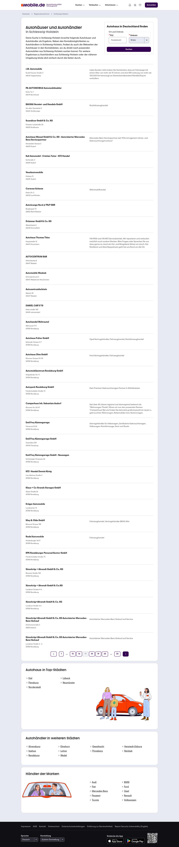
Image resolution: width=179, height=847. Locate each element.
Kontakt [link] (42, 826)
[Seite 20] (105, 654)
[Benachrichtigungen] (129, 5)
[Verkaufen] (95, 5)
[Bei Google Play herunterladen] (135, 841)
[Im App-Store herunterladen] (116, 841)
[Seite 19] (98, 654)
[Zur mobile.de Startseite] (44, 5)
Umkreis (133, 35)
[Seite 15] (73, 654)
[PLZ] (118, 40)
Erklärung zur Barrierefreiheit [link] (100, 826)
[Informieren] (112, 5)
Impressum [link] (26, 826)
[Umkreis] (139, 40)
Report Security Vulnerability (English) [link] (131, 826)
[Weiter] (126, 654)
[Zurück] (54, 654)
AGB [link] (35, 826)
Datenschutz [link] (53, 826)
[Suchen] (80, 5)
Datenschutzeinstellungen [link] (73, 826)
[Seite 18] (92, 654)
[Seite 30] (117, 654)
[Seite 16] (79, 654)
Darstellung (45, 836)
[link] (135, 5)
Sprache (25, 836)
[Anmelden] (151, 5)
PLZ (111, 35)
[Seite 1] (61, 654)
